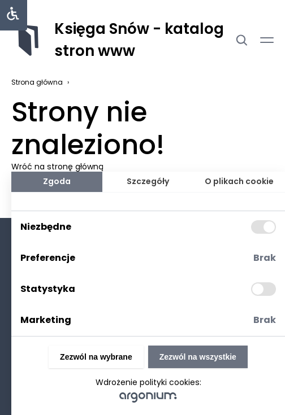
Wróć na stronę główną (57, 166)
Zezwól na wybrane (96, 356)
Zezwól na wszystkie (197, 356)
